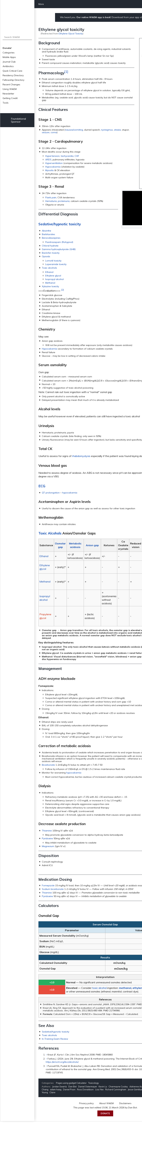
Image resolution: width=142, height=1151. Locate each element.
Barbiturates (48, 234)
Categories (8, 52)
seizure (46, 132)
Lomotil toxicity (53, 260)
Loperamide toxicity (55, 264)
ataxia (117, 129)
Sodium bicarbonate (53, 889)
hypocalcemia (69, 492)
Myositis (49, 170)
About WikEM (106, 1103)
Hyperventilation (54, 163)
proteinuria (64, 201)
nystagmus (107, 129)
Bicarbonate (48, 764)
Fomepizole (48, 885)
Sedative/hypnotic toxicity (59, 224)
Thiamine (47, 830)
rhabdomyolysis (81, 456)
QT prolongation (51, 492)
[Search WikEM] (17, 37)
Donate (105, 1113)
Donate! (7, 48)
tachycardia (67, 155)
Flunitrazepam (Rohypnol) (59, 242)
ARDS (48, 159)
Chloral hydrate (50, 245)
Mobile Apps (9, 57)
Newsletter (8, 93)
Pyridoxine (47, 838)
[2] (62, 289)
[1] (66, 72)
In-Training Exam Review (55, 1038)
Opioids (46, 256)
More (41, 4)
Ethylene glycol (53, 275)
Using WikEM (10, 89)
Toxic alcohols (49, 267)
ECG (41, 486)
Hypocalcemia (53, 166)
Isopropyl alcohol (54, 279)
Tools (5, 102)
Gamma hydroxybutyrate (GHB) (59, 249)
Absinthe (46, 230)
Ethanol (49, 272)
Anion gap (92, 545)
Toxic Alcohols (49, 533)
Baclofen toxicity (50, 252)
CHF (77, 155)
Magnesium (48, 846)
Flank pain (50, 197)
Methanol (50, 282)
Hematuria (51, 201)
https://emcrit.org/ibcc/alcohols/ (62, 1061)
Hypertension (52, 155)
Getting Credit (10, 98)
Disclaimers (125, 1103)
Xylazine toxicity (50, 286)
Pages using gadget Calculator (71, 1083)
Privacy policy (86, 1103)
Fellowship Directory (13, 79)
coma (54, 132)
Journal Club (9, 61)
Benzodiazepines (51, 237)
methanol (125, 988)
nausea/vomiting (74, 129)
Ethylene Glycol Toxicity (71, 33)
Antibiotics (8, 66)
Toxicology (93, 1083)
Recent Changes (11, 84)
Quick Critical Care (12, 70)
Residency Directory (13, 75)
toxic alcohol (99, 988)
